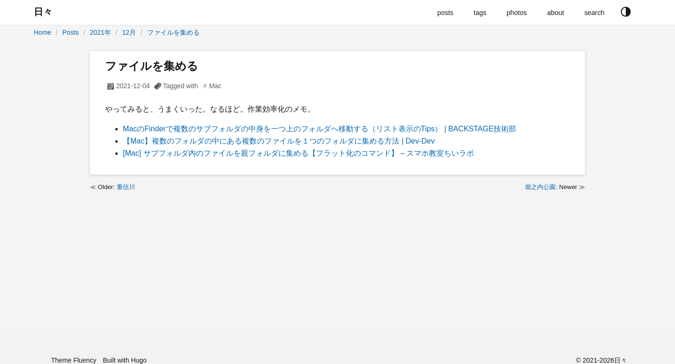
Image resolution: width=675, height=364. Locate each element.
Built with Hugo (124, 360)
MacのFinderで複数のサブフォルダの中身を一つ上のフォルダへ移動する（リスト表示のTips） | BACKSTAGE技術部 (319, 129)
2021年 (100, 32)
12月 (129, 32)
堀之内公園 (540, 186)
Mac (215, 86)
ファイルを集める (173, 32)
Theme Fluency (73, 360)
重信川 (126, 186)
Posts (70, 32)
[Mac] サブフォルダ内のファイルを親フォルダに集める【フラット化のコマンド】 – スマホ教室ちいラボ (298, 153)
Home (42, 32)
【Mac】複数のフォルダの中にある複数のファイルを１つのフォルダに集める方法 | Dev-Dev (279, 141)
